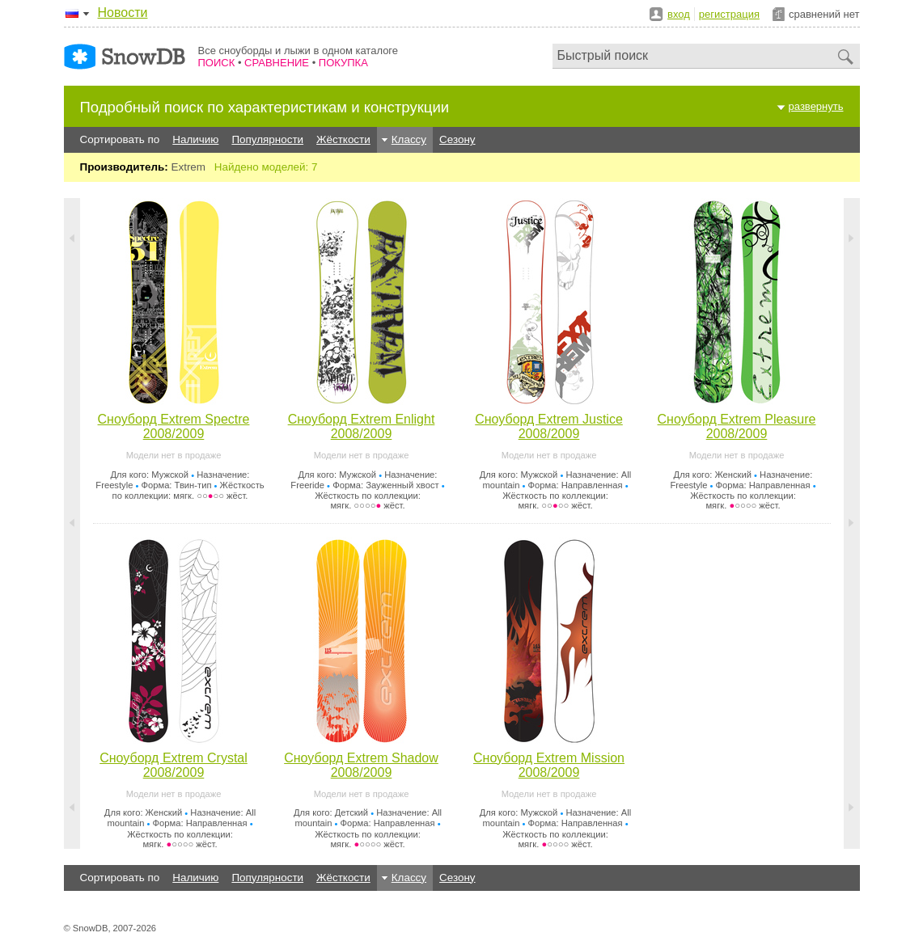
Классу (409, 139)
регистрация (729, 14)
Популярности (267, 139)
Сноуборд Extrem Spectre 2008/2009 (174, 426)
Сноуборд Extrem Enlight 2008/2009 (361, 426)
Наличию (195, 139)
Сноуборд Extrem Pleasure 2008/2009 (737, 426)
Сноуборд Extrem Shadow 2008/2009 (361, 765)
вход (678, 14)
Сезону (457, 139)
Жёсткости (343, 139)
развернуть (816, 106)
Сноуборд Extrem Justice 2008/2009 (549, 426)
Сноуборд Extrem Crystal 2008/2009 (173, 765)
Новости (123, 12)
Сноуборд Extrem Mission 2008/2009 (549, 765)
